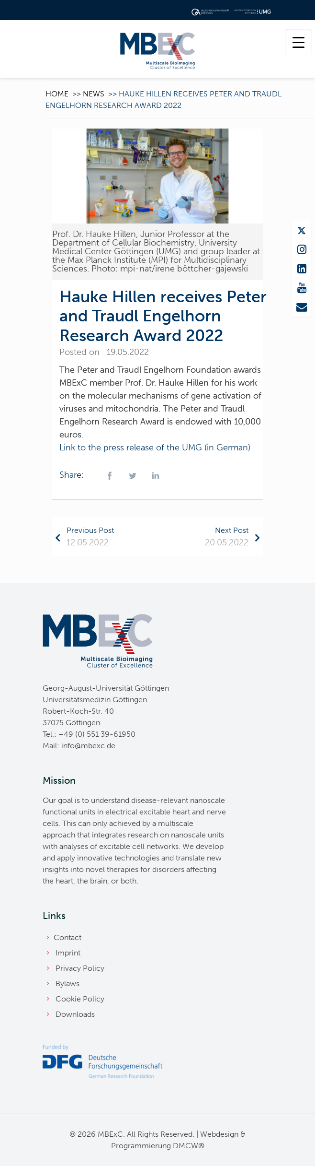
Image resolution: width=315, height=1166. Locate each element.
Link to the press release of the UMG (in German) (154, 447)
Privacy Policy (80, 968)
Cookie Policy (80, 998)
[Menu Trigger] (298, 42)
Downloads (75, 1014)
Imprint (68, 952)
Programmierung (141, 1145)
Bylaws (67, 983)
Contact (67, 937)
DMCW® (188, 1145)
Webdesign (219, 1134)
